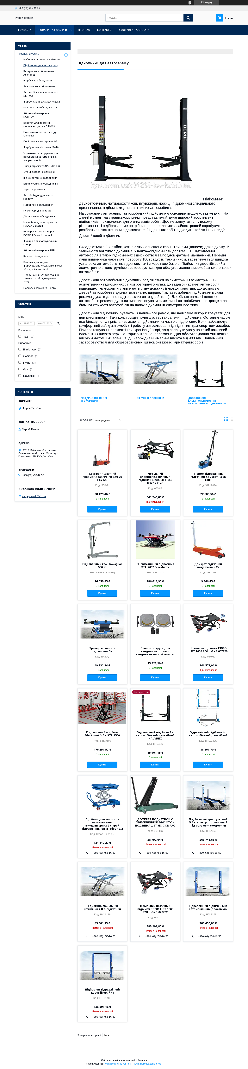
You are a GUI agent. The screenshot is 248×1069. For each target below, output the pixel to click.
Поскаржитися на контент (117, 1063)
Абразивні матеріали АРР (39, 250)
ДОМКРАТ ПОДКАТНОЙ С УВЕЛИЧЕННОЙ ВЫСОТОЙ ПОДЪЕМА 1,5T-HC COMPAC (155, 822)
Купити (102, 509)
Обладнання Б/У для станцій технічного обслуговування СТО (41, 278)
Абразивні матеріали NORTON (36, 115)
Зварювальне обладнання (39, 86)
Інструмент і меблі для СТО (40, 107)
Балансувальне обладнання (40, 183)
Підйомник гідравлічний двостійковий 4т (102, 991)
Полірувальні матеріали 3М (40, 141)
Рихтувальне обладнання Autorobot (38, 73)
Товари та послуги (52, 29)
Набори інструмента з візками (41, 59)
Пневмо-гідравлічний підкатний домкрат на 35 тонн (208, 476)
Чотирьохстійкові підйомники (94, 399)
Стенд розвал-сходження (39, 171)
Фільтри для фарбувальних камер (40, 243)
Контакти (104, 29)
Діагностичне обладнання (39, 216)
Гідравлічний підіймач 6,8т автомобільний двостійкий (208, 907)
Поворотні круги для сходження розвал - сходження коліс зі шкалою (155, 651)
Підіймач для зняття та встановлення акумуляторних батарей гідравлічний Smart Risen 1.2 (102, 824)
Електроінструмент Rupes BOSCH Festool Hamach (38, 233)
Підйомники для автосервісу (40, 65)
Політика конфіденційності (147, 1063)
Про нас (84, 29)
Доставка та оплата (134, 29)
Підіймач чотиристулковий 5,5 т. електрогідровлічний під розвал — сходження (208, 822)
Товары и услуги (29, 53)
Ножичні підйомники (149, 398)
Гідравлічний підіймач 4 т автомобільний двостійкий (208, 734)
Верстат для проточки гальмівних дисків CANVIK (39, 124)
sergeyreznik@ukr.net (34, 496)
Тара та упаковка (34, 189)
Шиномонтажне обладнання (40, 177)
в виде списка (231, 420)
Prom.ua (142, 1060)
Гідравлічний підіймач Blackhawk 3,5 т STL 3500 (102, 734)
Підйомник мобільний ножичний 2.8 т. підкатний (102, 907)
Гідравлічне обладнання (38, 204)
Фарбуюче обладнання (37, 80)
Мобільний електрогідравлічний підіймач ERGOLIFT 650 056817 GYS (155, 478)
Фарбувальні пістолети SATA (41, 147)
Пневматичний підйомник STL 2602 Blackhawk (155, 566)
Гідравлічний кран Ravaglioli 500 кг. (102, 566)
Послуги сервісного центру (39, 287)
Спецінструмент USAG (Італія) (41, 166)
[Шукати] (188, 18)
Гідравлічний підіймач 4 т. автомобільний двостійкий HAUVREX (155, 735)
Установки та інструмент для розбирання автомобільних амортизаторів (40, 157)
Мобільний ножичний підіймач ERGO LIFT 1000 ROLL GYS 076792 (155, 909)
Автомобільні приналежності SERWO (40, 94)
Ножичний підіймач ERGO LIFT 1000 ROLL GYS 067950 (208, 650)
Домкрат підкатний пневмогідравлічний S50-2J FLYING (102, 476)
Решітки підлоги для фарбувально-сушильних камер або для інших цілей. (43, 266)
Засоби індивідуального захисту (38, 197)
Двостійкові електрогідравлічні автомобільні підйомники (207, 401)
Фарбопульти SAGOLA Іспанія (41, 101)
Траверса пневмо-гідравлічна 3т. (102, 650)
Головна (24, 29)
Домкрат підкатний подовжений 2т (208, 566)
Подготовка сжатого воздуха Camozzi (41, 134)
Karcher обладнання (35, 256)
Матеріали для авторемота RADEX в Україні (40, 224)
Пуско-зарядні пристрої (37, 210)
